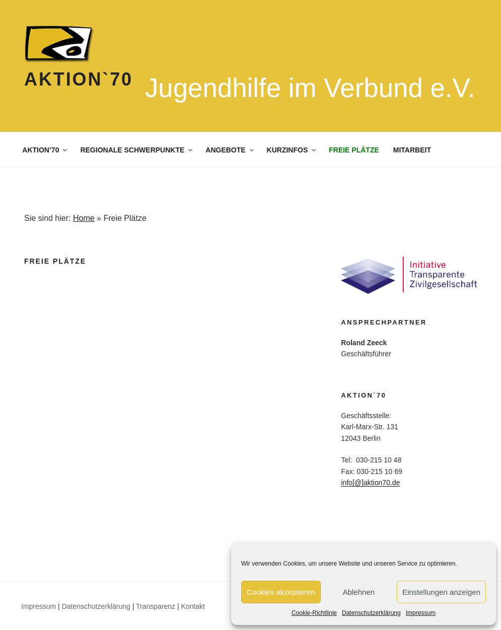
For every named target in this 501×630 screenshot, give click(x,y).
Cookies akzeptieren (281, 592)
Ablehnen (359, 592)
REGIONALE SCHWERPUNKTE (137, 150)
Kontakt (193, 606)
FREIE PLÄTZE (354, 150)
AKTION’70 (45, 150)
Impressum (421, 612)
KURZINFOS (292, 150)
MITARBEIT (412, 150)
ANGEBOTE (230, 150)
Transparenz (155, 606)
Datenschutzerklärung (371, 612)
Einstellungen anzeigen (441, 592)
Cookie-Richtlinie (314, 612)
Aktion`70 (78, 79)
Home (84, 218)
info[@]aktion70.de (370, 483)
